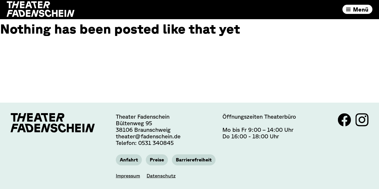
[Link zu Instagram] (361, 124)
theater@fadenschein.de (148, 136)
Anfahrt (129, 159)
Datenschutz (161, 175)
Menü (359, 10)
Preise (158, 159)
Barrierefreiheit (196, 159)
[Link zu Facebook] (345, 124)
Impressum (128, 175)
